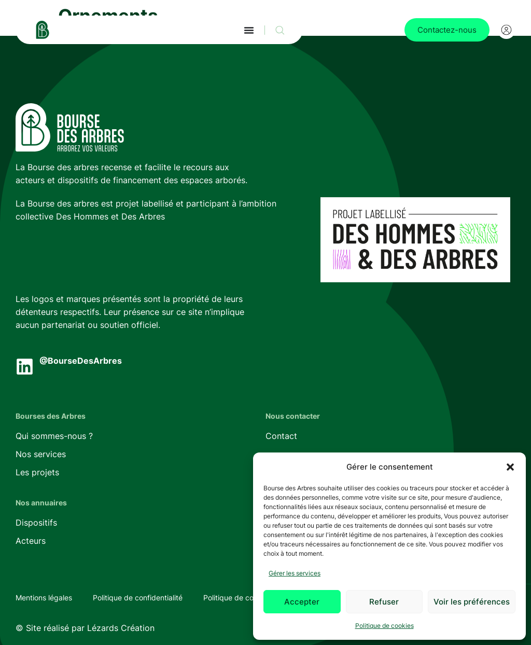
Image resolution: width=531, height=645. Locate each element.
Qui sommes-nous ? (54, 436)
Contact (281, 436)
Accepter (301, 602)
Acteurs (31, 541)
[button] (510, 467)
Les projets (37, 472)
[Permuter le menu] (249, 30)
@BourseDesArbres (80, 360)
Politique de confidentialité (138, 597)
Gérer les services (294, 573)
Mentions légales (44, 597)
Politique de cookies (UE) (245, 597)
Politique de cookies (384, 625)
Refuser (384, 602)
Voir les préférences (472, 602)
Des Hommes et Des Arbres (110, 216)
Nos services (41, 454)
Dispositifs (36, 522)
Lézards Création (121, 628)
